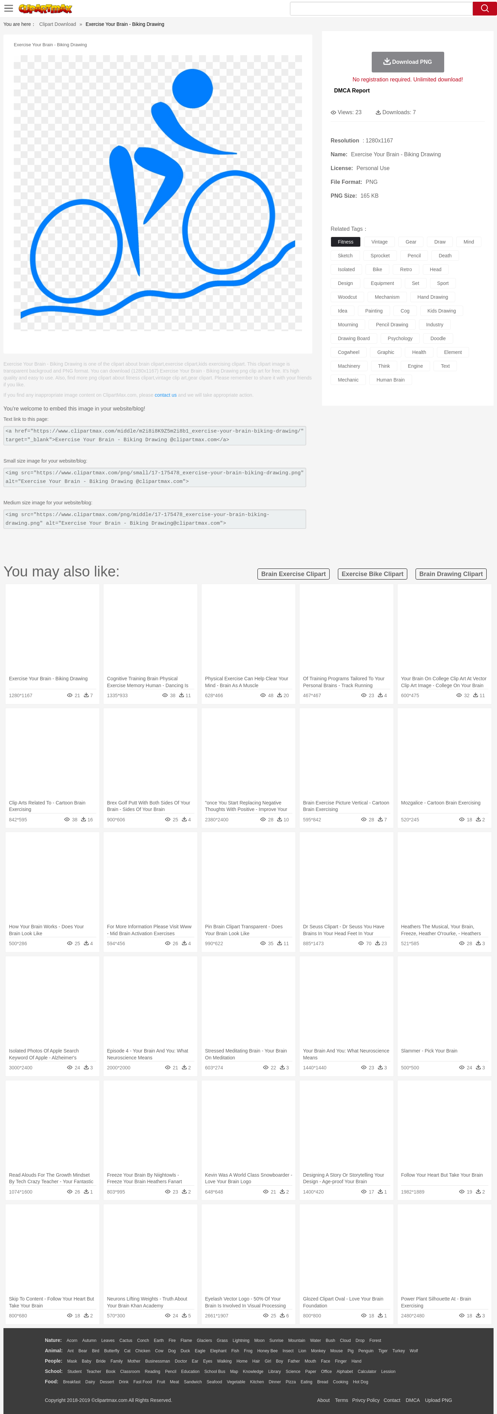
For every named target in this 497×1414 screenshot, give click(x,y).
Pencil (170, 1371)
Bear (82, 1350)
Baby (86, 1361)
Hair (256, 1361)
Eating (306, 1382)
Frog (248, 1350)
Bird (95, 1350)
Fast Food (142, 1382)
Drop (359, 1340)
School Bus (214, 1371)
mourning (348, 324)
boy (279, 1361)
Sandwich (193, 1382)
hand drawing (433, 297)
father (294, 1361)
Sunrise (277, 1340)
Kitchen (257, 1382)
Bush (330, 1340)
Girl (268, 1361)
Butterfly (111, 1350)
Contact (392, 1400)
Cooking (340, 1382)
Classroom (130, 1371)
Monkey (318, 1350)
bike (377, 269)
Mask (72, 1361)
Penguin (365, 1350)
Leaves (108, 1340)
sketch (345, 255)
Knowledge (253, 1371)
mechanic (348, 380)
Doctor (181, 1361)
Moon (259, 1340)
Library (274, 1371)
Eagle (200, 1350)
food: (51, 1381)
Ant (70, 1350)
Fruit (161, 1382)
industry (435, 324)
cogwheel (348, 352)
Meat (174, 1382)
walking (224, 1361)
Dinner (275, 1382)
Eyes (207, 1361)
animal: (53, 1350)
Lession (388, 1371)
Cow (159, 1350)
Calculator (367, 1371)
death (445, 255)
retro (406, 269)
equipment (382, 283)
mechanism (387, 297)
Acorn (72, 1340)
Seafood (214, 1382)
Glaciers (204, 1340)
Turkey (398, 1350)
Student (74, 1371)
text (445, 366)
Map (234, 1371)
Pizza (291, 1382)
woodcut (347, 297)
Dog (172, 1350)
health (419, 352)
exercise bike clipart (372, 574)
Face (325, 1361)
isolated (346, 269)
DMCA (412, 1400)
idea (342, 311)
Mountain (296, 1340)
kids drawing (442, 311)
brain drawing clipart (451, 574)
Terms (341, 1400)
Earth (159, 1340)
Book (110, 1371)
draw (440, 242)
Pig (350, 1350)
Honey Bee (267, 1350)
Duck (185, 1350)
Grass (222, 1340)
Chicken (142, 1350)
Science (293, 1371)
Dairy (90, 1382)
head (435, 269)
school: (53, 1371)
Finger (341, 1361)
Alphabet (345, 1371)
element (453, 352)
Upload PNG (438, 1400)
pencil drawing (392, 324)
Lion (302, 1350)
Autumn (89, 1340)
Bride (101, 1361)
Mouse (336, 1350)
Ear (195, 1361)
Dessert (107, 1382)
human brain (391, 380)
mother (133, 1361)
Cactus (125, 1340)
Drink (124, 1382)
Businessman (157, 1361)
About (323, 1400)
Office (326, 1371)
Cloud (345, 1340)
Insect (288, 1350)
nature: (53, 1340)
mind (469, 242)
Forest (375, 1340)
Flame (186, 1340)
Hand (356, 1361)
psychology (400, 338)
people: (53, 1361)
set (415, 283)
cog (405, 311)
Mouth (310, 1361)
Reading (152, 1371)
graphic (385, 352)
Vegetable (236, 1382)
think (384, 366)
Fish (235, 1350)
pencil (414, 255)
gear (411, 242)
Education (190, 1371)
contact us (166, 395)
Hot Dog (360, 1382)
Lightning (241, 1340)
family (116, 1361)
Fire (172, 1340)
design (345, 283)
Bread (322, 1382)
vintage (379, 242)
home (241, 1361)
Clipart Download (57, 24)
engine (415, 366)
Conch (143, 1340)
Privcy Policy (366, 1400)
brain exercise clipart (293, 574)
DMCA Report (352, 90)
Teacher (94, 1371)
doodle (438, 338)
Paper (310, 1371)
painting (374, 311)
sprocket (380, 255)
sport (443, 283)
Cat (127, 1350)
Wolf (414, 1350)
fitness (345, 242)
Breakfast (72, 1382)
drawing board (354, 338)
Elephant (218, 1350)
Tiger (383, 1350)
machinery (349, 366)
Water (315, 1340)
